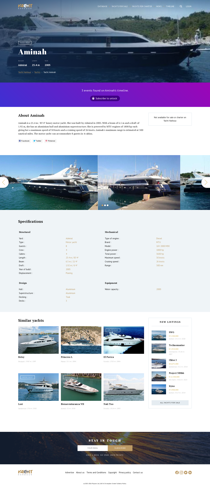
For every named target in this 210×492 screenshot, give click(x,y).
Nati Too (108, 404)
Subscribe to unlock (106, 98)
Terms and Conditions (96, 472)
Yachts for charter (142, 6)
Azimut (63, 408)
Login (188, 6)
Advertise (69, 472)
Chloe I (173, 360)
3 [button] (107, 205)
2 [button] (105, 205)
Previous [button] (4, 182)
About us (80, 472)
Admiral (22, 65)
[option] (49, 182)
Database (102, 6)
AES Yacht (172, 380)
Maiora (63, 361)
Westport (21, 361)
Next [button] (205, 182)
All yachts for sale (170, 403)
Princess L (66, 357)
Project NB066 (176, 373)
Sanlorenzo (22, 408)
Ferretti (106, 361)
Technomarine (177, 345)
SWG (171, 332)
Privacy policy (125, 472)
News (159, 6)
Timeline (170, 6)
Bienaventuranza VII (72, 404)
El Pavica (109, 357)
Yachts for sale (120, 6)
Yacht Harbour (25, 7)
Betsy (21, 357)
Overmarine (173, 352)
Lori (20, 404)
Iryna (172, 386)
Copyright (112, 472)
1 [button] (102, 205)
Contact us (138, 472)
